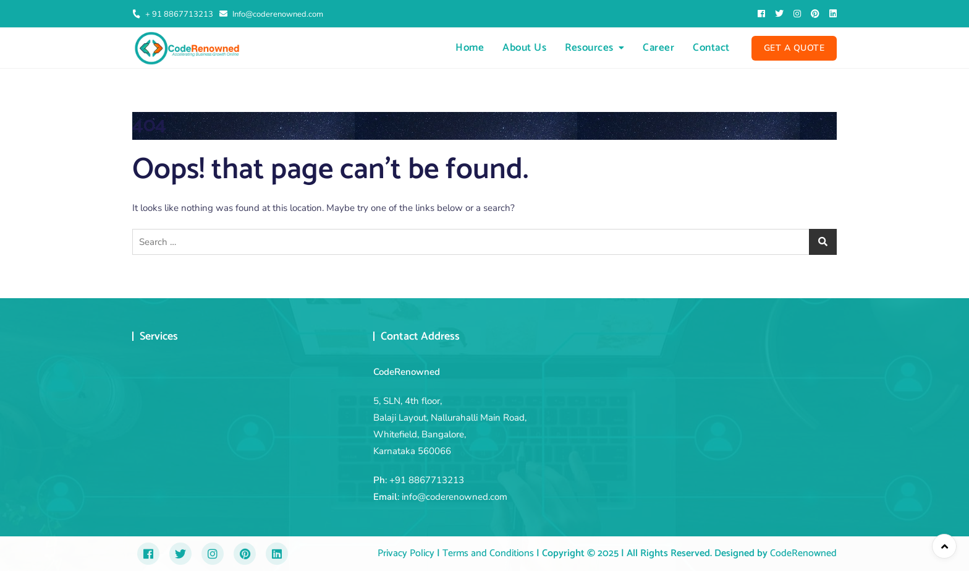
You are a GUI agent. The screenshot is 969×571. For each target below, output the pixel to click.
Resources (589, 47)
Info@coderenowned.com (271, 14)
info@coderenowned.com (454, 497)
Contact (711, 47)
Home (469, 47)
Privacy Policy (406, 553)
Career (658, 47)
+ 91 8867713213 (172, 14)
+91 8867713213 (426, 480)
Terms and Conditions (487, 553)
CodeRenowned (803, 553)
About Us (524, 47)
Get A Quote (794, 48)
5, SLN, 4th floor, (407, 401)
